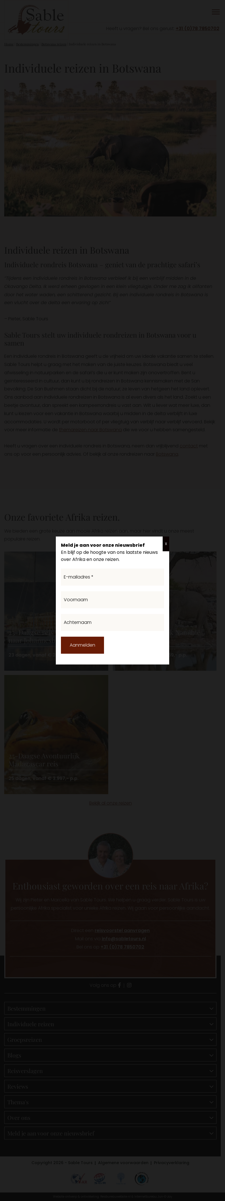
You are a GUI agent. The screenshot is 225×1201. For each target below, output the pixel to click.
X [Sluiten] (166, 543)
